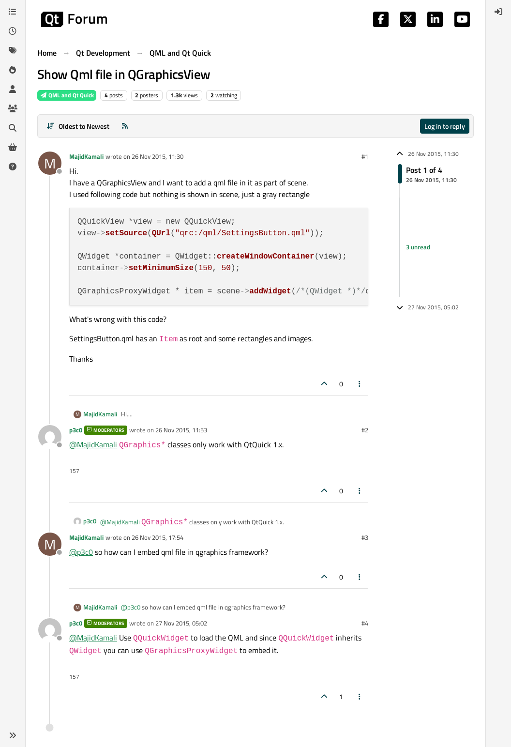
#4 (364, 623)
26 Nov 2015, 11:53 (181, 430)
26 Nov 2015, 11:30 (157, 156)
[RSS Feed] (125, 126)
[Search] (12, 128)
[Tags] (12, 50)
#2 (364, 430)
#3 (364, 537)
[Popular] (12, 69)
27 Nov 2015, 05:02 (181, 623)
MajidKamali (86, 156)
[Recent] (12, 31)
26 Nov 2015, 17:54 (157, 537)
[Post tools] (360, 383)
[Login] (498, 11)
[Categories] (12, 11)
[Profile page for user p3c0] (49, 436)
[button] (12, 735)
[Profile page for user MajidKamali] (49, 163)
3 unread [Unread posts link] (418, 247)
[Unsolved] (12, 166)
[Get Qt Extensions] (12, 147)
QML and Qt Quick (67, 95)
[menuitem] (498, 11)
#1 (364, 156)
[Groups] (12, 108)
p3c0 (75, 430)
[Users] (12, 89)
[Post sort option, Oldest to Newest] (78, 126)
